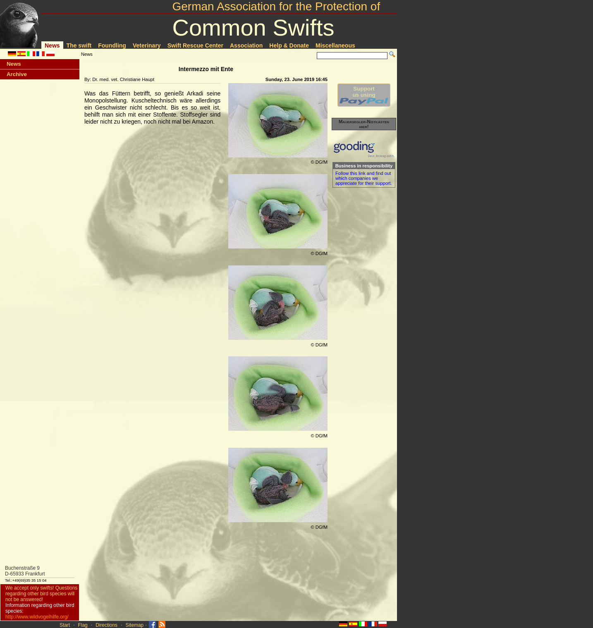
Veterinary (147, 45)
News (52, 45)
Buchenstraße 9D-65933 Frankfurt (25, 571)
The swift (79, 45)
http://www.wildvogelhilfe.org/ (37, 617)
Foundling (112, 45)
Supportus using (364, 95)
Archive (17, 74)
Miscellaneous (335, 45)
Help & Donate (289, 45)
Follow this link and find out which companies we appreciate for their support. (363, 178)
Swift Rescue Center (195, 45)
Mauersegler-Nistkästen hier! (364, 124)
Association (246, 45)
